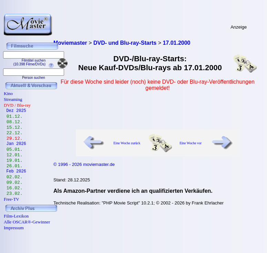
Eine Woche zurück (126, 143)
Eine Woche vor (190, 143)
